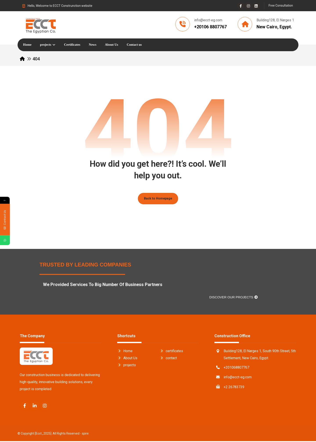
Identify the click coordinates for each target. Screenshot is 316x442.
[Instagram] (248, 5)
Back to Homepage (158, 199)
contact (168, 359)
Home (125, 352)
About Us (127, 359)
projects (126, 366)
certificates (171, 352)
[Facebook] (240, 5)
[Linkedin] (256, 5)
